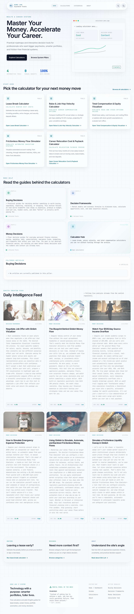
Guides (91, 591)
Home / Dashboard (95, 588)
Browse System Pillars (40, 57)
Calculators (65, 5)
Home (54, 5)
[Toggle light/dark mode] (123, 5)
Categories (78, 5)
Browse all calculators (122, 89)
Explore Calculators (17, 57)
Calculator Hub (114, 598)
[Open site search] (118, 5)
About (89, 5)
